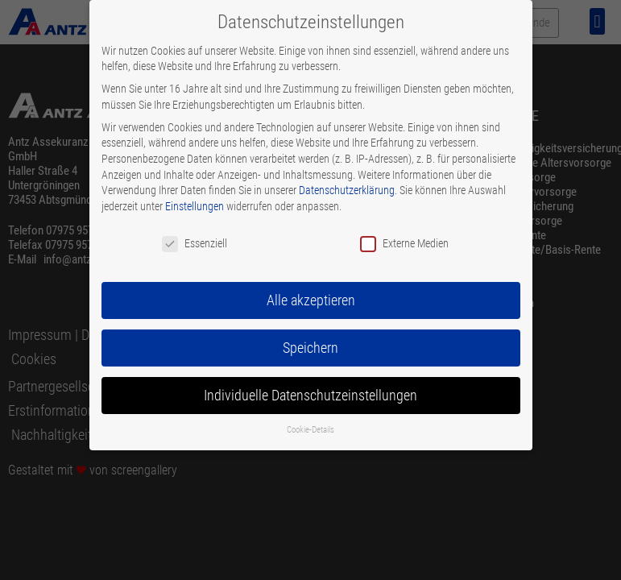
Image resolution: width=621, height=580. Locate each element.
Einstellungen (194, 206)
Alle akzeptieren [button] (311, 300)
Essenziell (194, 243)
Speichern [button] (310, 348)
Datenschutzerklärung (347, 190)
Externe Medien (404, 243)
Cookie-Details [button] (310, 430)
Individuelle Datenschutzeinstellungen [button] (310, 395)
